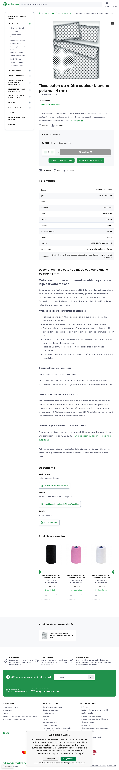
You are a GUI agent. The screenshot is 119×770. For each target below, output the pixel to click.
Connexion (91, 677)
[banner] (9, 4)
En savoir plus (75, 121)
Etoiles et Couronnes (17, 40)
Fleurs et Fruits (15, 44)
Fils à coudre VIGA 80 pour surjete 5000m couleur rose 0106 (76, 577)
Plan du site (14, 767)
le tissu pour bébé (87, 731)
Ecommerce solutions (98, 766)
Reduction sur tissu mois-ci (16, 118)
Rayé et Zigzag (15, 59)
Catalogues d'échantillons (90, 160)
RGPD (45, 719)
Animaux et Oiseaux (17, 56)
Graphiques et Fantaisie (15, 36)
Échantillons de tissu (50, 710)
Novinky (11, 124)
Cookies (46, 716)
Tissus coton (49, 13)
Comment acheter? (50, 722)
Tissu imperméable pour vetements (94, 728)
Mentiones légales (49, 713)
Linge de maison (14, 108)
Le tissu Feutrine (87, 734)
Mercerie (11, 102)
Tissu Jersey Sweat (15, 71)
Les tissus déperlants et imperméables (95, 710)
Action (11, 113)
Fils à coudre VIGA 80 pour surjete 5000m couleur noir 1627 (51, 577)
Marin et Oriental (16, 52)
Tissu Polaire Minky (16, 76)
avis (82, 740)
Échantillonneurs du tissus (17, 18)
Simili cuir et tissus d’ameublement (16, 96)
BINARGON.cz (111, 766)
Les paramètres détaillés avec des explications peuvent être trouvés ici (60, 763)
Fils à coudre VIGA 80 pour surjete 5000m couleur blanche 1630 (101, 577)
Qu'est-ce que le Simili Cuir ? (91, 737)
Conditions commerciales (52, 707)
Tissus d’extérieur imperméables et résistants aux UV (15, 82)
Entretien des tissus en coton (92, 716)
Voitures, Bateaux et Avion (17, 48)
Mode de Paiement (50, 725)
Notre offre (85, 707)
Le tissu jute (85, 725)
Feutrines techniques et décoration (17, 90)
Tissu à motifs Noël (17, 28)
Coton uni (14, 31)
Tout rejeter (51, 759)
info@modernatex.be (47, 691)
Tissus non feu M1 (87, 722)
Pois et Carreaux (64, 13)
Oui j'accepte (68, 759)
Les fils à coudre (87, 713)
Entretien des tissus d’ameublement (94, 719)
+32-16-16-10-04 (19, 691)
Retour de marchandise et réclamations (57, 728)
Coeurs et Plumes (16, 66)
